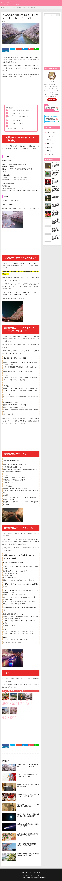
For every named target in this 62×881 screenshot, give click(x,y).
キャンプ (50, 136)
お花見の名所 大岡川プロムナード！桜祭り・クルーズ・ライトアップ (27, 7)
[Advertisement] (20, 91)
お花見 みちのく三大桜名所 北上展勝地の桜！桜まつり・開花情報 (13, 702)
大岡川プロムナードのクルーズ (14, 123)
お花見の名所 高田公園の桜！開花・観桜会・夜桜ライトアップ (5, 716)
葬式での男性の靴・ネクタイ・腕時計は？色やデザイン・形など (28, 854)
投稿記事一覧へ (51, 99)
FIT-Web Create (28, 877)
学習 (49, 151)
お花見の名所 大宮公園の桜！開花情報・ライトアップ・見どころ (27, 765)
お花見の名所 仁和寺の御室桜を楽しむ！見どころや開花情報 (27, 844)
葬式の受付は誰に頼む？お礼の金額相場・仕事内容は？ (28, 785)
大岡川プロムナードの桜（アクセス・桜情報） (18, 110)
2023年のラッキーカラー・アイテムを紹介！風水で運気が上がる (28, 805)
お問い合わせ (16, 4)
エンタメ (50, 154)
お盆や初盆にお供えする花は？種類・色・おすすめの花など (21, 702)
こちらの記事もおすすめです (16, 129)
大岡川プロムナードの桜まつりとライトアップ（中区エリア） (21, 116)
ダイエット (51, 132)
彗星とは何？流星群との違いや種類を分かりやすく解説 (28, 825)
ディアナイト (5, 2)
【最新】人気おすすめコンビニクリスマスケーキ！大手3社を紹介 (28, 795)
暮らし (49, 147)
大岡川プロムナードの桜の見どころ (15, 113)
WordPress (43, 877)
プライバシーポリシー (6, 4)
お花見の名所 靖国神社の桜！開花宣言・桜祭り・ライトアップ (28, 702)
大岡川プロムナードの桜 (13, 120)
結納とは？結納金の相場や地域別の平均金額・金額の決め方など (5, 702)
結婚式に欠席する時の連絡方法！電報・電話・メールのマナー (27, 835)
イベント (9, 7)
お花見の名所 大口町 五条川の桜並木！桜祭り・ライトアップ (13, 716)
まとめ (9, 126)
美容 (49, 140)
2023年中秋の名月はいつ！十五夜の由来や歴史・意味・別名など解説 (28, 815)
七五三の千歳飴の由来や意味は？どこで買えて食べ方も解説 (28, 775)
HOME (3, 7)
